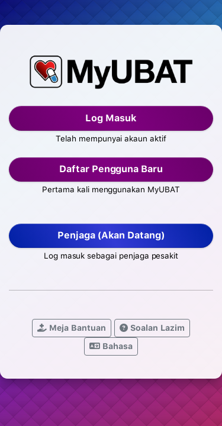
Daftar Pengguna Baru (111, 169)
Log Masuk (111, 118)
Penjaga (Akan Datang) (111, 235)
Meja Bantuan (71, 328)
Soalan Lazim (152, 328)
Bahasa (111, 346)
